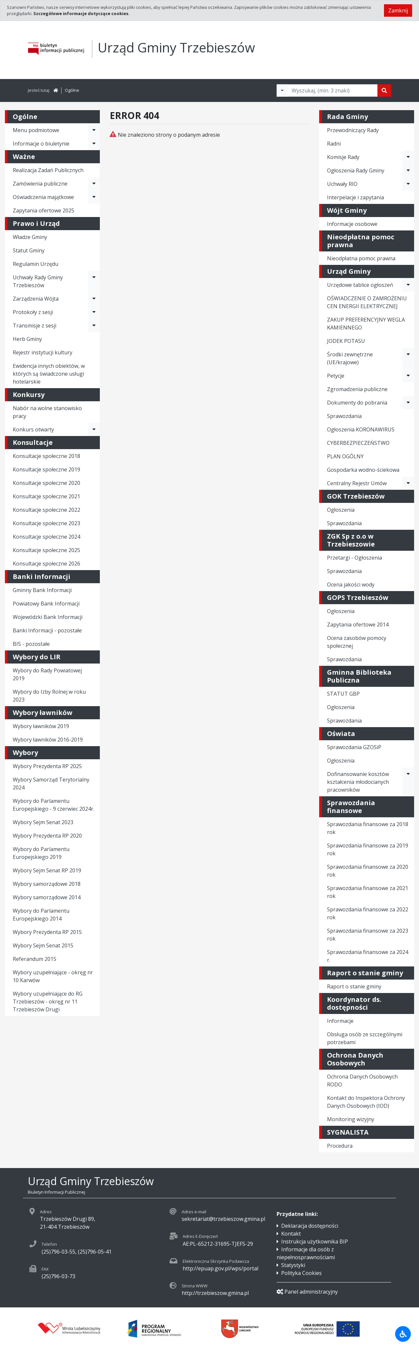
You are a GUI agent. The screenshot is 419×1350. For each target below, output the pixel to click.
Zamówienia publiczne (40, 183)
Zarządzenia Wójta (36, 298)
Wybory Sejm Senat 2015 (43, 945)
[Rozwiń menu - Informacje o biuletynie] (94, 143)
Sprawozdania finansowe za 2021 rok (367, 892)
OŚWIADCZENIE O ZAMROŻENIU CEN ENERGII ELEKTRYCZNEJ (367, 302)
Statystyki (293, 1265)
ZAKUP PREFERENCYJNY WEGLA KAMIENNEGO (366, 323)
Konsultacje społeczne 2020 (46, 482)
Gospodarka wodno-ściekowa (363, 469)
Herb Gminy (27, 339)
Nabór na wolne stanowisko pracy (47, 412)
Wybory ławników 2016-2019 (48, 739)
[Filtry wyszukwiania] (282, 90)
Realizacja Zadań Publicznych (48, 170)
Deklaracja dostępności (309, 1225)
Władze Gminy (30, 237)
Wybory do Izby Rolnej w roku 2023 (49, 695)
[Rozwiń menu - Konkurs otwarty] (94, 429)
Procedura (340, 1145)
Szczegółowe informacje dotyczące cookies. (81, 13)
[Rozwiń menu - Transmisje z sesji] (94, 325)
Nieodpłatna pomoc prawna (361, 258)
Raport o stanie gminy (354, 986)
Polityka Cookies (301, 1273)
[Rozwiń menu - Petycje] (408, 375)
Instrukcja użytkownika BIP (314, 1241)
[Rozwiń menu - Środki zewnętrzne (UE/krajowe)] (408, 358)
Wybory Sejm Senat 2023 (43, 822)
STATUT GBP (343, 693)
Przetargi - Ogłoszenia (354, 557)
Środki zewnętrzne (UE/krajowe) (350, 358)
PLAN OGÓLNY (345, 456)
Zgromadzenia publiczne (357, 389)
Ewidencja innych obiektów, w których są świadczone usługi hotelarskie (49, 373)
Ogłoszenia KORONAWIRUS (360, 429)
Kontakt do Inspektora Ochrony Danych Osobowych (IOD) (366, 1101)
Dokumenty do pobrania (357, 402)
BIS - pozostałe (31, 643)
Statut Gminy (29, 250)
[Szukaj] (384, 90)
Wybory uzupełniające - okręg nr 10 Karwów (53, 976)
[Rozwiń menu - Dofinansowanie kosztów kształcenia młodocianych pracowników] (408, 781)
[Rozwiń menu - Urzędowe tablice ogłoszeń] (408, 284)
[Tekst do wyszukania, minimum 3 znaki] (332, 90)
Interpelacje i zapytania (355, 197)
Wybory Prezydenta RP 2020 (47, 835)
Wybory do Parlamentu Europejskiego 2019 (41, 853)
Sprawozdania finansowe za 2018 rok (367, 828)
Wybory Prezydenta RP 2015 (47, 932)
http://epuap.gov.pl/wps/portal (220, 1268)
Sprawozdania (344, 416)
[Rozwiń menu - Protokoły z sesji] (94, 312)
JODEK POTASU (346, 341)
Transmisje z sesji (34, 325)
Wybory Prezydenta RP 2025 (47, 766)
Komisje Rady (343, 157)
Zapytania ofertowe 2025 (43, 210)
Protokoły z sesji (33, 312)
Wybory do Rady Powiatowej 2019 (47, 674)
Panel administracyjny (307, 1291)
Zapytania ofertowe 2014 (358, 624)
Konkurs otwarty (33, 429)
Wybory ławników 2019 (41, 726)
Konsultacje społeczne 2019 (46, 469)
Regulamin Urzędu (35, 264)
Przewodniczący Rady (353, 130)
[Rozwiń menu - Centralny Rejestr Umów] (408, 483)
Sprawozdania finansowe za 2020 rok (367, 870)
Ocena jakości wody (350, 584)
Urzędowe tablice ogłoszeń (360, 284)
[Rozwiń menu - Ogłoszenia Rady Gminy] (408, 170)
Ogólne (72, 90)
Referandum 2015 (34, 959)
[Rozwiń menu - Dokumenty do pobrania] (408, 402)
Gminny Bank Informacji (42, 590)
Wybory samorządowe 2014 (47, 897)
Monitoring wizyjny (350, 1119)
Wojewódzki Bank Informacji (47, 617)
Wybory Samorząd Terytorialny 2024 (51, 783)
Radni (334, 143)
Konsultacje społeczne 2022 (46, 509)
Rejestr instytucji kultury (42, 352)
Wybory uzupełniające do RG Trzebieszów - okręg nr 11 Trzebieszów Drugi (47, 1001)
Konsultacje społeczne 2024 (46, 536)
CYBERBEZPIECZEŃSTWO (358, 443)
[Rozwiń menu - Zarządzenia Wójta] (94, 298)
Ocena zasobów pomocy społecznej (356, 641)
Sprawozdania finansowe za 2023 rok (367, 934)
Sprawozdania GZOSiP (354, 747)
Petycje (335, 375)
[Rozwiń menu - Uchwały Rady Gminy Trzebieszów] (94, 281)
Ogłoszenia (341, 509)
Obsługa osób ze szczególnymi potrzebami (364, 1038)
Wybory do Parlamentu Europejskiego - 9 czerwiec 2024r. (53, 804)
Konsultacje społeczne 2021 (46, 496)
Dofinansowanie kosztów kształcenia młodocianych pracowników (358, 781)
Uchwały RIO (342, 184)
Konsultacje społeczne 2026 (46, 563)
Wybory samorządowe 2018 (47, 883)
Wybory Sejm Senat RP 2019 (47, 870)
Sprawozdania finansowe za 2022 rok (367, 913)
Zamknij (398, 10)
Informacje (340, 1020)
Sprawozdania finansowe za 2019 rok (367, 849)
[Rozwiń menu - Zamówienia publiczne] (94, 183)
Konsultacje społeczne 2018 (46, 456)
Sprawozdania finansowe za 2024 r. (367, 955)
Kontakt (291, 1233)
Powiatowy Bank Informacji (46, 603)
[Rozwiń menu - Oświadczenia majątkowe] (94, 197)
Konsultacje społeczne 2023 (46, 523)
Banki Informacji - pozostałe (47, 630)
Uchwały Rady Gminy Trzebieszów (38, 281)
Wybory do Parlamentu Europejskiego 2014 (41, 914)
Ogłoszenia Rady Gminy (355, 170)
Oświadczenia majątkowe (43, 197)
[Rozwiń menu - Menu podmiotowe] (94, 130)
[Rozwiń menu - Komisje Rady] (408, 157)
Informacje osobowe (352, 224)
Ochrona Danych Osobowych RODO (362, 1080)
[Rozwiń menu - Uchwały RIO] (408, 183)
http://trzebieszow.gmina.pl (215, 1293)
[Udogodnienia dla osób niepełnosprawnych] (403, 1334)
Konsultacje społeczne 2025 (46, 550)
